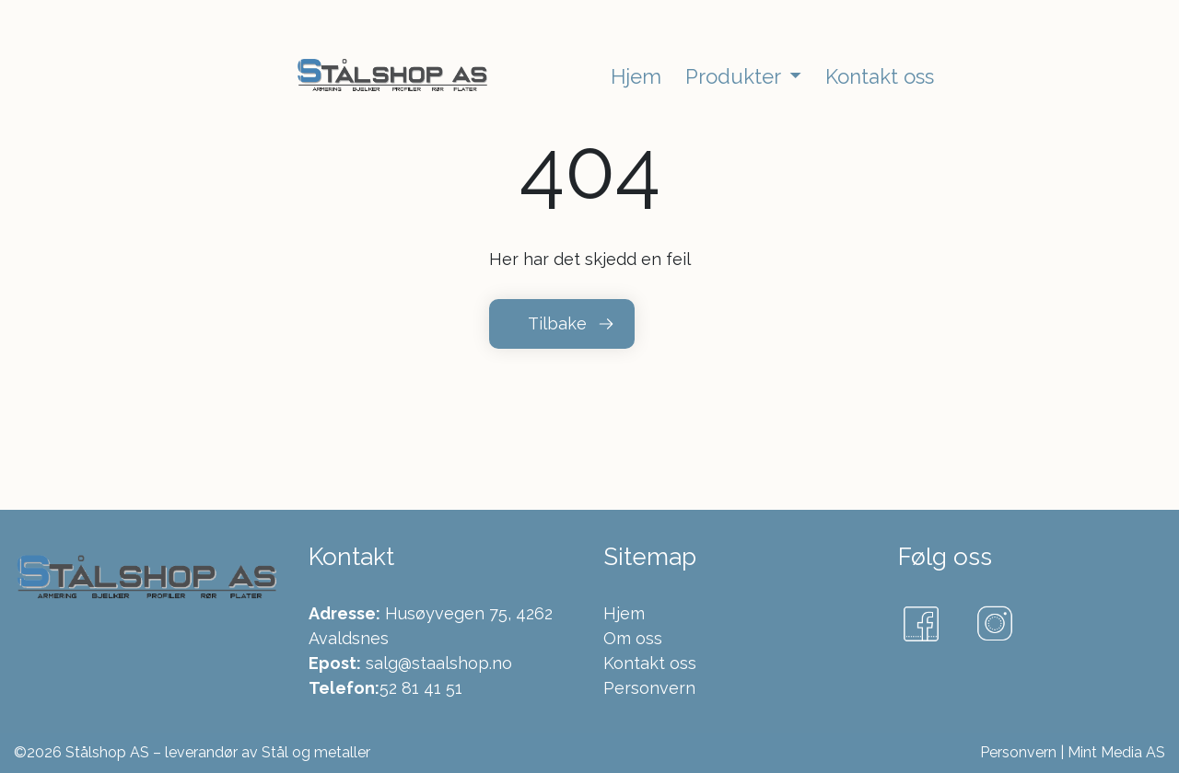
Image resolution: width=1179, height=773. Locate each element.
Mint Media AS (1116, 752)
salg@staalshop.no (439, 663)
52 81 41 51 (420, 688)
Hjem (624, 613)
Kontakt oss (649, 663)
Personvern (649, 688)
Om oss (632, 638)
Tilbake (557, 323)
